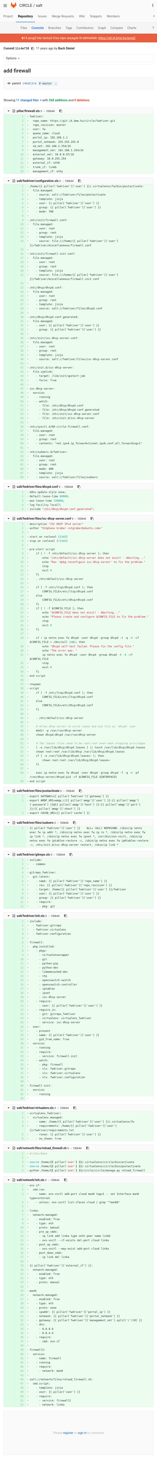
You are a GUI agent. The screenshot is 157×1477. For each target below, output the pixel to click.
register (68, 1433)
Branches (54, 28)
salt (39, 5)
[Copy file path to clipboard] (60, 111)
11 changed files (29, 100)
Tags (69, 28)
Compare (117, 28)
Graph (102, 28)
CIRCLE (25, 5)
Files (24, 28)
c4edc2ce (30, 83)
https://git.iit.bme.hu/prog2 (117, 38)
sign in (82, 1433)
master (45, 83)
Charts (131, 28)
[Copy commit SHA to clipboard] (32, 48)
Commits (37, 28)
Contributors (85, 28)
